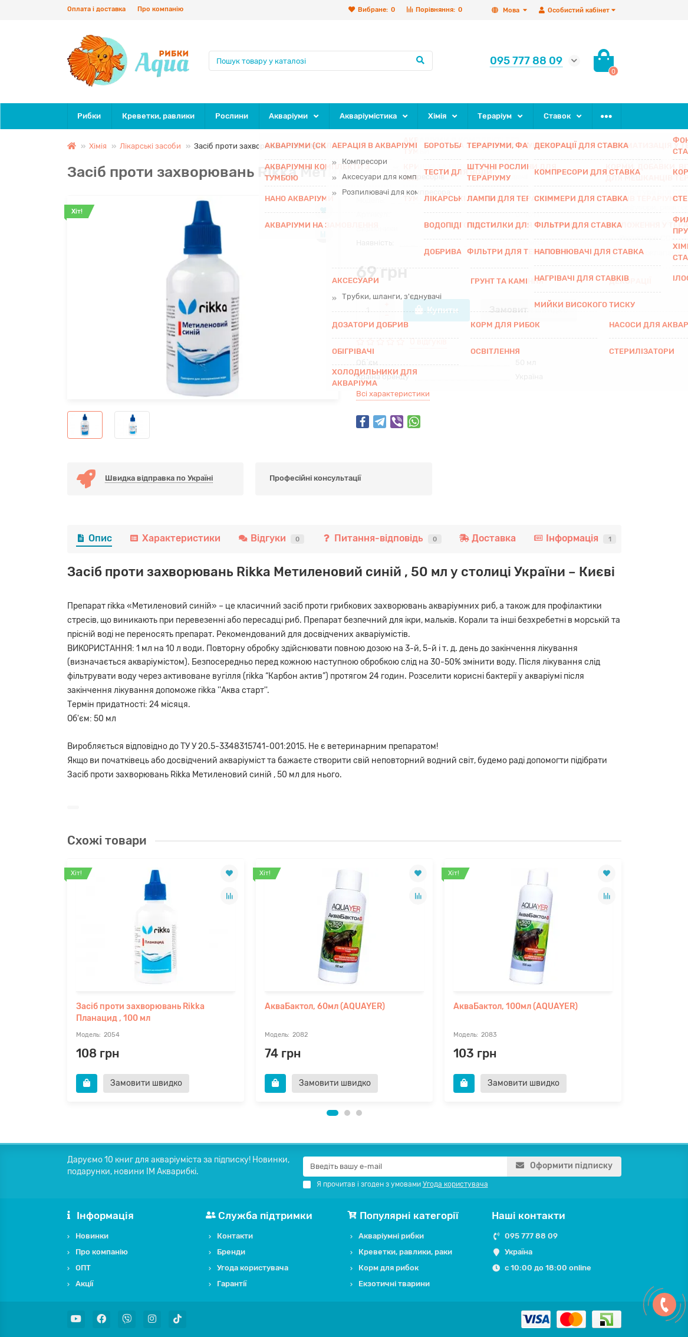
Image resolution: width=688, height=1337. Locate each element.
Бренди (231, 1251)
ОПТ (83, 1267)
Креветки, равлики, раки (405, 1251)
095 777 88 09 (531, 1235)
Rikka (525, 228)
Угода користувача (252, 1267)
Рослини (231, 115)
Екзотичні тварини (394, 1283)
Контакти (235, 1235)
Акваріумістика (368, 115)
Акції (84, 1283)
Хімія (437, 115)
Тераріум (495, 115)
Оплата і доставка (96, 9)
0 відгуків (428, 342)
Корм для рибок (388, 1267)
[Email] (405, 1167)
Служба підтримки (261, 1215)
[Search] (321, 61)
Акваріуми (288, 115)
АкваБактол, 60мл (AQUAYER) (325, 1006)
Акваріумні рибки (391, 1235)
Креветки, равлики (158, 115)
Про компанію (160, 9)
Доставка (487, 538)
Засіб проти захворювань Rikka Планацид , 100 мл (140, 1012)
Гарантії (231, 1283)
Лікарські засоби (150, 146)
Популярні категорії (404, 1215)
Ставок (557, 115)
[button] (332, 1113)
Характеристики (175, 538)
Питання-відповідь (382, 538)
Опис (94, 538)
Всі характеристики (393, 393)
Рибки (89, 115)
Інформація (575, 538)
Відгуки (271, 538)
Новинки (91, 1235)
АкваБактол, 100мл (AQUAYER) (515, 1006)
